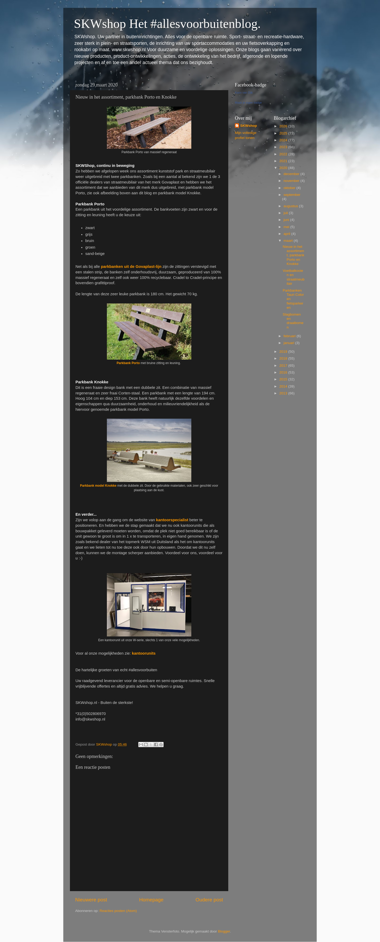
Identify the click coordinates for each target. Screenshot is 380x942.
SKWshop (248, 126)
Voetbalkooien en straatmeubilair (294, 277)
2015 (283, 379)
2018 (283, 358)
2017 (283, 366)
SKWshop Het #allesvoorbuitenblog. (167, 24)
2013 (283, 393)
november (292, 181)
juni (287, 220)
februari (290, 336)
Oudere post (209, 899)
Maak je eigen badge (248, 102)
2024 (283, 140)
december (292, 174)
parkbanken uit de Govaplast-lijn (131, 266)
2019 (283, 352)
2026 (283, 126)
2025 (283, 133)
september (292, 195)
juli (286, 213)
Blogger (224, 931)
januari (289, 343)
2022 (283, 154)
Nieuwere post (91, 899)
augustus (291, 206)
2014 (283, 386)
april (287, 234)
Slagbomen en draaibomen (293, 320)
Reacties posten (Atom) (118, 911)
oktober (290, 188)
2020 (283, 168)
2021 (283, 161)
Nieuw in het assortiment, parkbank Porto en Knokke (293, 255)
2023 (283, 147)
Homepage (151, 899)
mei (287, 227)
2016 (283, 372)
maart (289, 241)
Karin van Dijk (244, 92)
